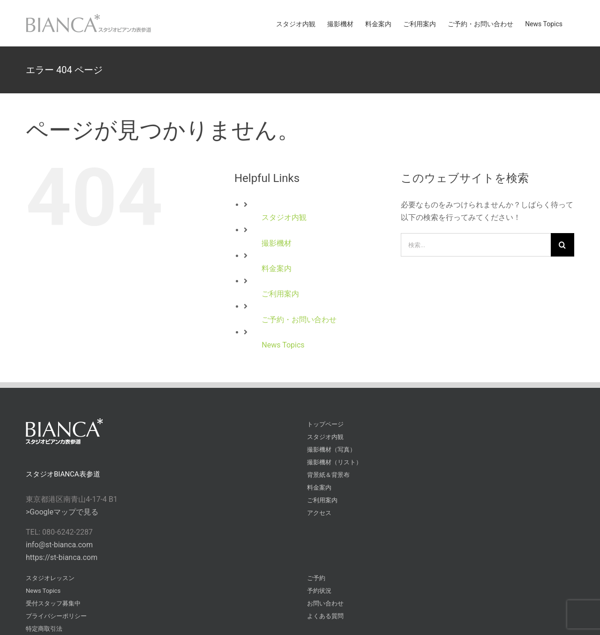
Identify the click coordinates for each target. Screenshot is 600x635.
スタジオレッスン (50, 578)
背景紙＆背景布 (328, 474)
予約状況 (319, 590)
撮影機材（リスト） (334, 462)
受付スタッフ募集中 (53, 603)
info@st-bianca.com (59, 544)
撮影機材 (277, 243)
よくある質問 (325, 616)
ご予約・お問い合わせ (299, 319)
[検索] (562, 245)
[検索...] (476, 245)
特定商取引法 (44, 628)
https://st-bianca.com (62, 557)
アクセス (319, 512)
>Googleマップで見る (62, 511)
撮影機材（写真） (331, 449)
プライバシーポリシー (56, 616)
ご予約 (316, 578)
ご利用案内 (280, 293)
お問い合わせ (325, 603)
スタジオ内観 (284, 217)
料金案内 (277, 268)
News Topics (283, 344)
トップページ (325, 424)
